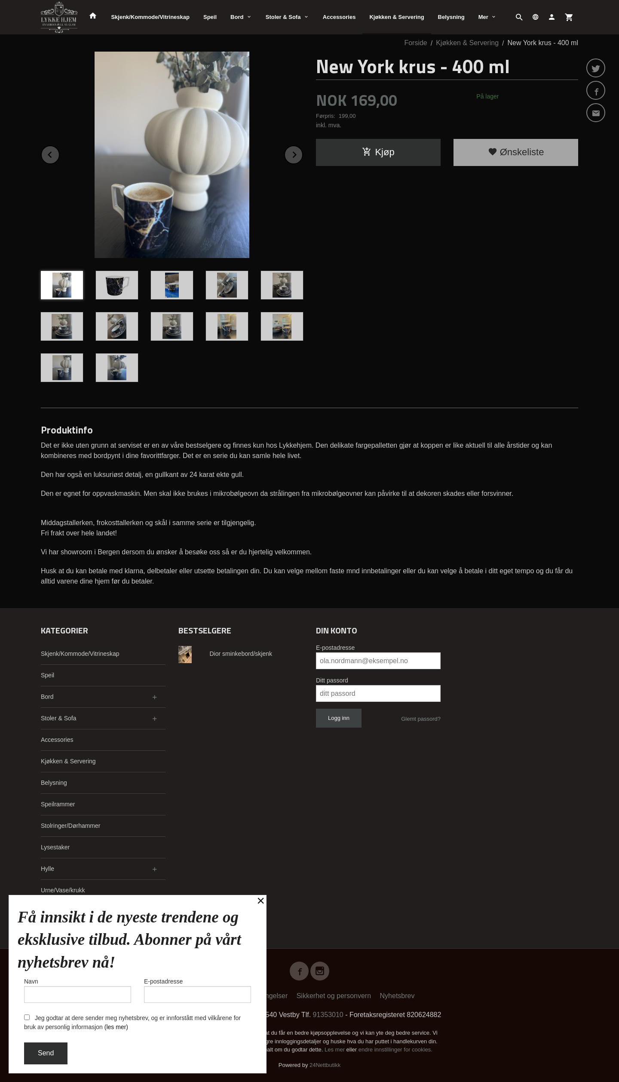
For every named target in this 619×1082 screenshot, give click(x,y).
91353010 (328, 1014)
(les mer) (116, 1027)
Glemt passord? (421, 719)
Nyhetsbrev (397, 995)
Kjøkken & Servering (396, 17)
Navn (77, 990)
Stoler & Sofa (283, 17)
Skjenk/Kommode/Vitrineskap (150, 17)
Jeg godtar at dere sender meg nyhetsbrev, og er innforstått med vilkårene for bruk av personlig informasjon (132, 1022)
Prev (59, 153)
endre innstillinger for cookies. (395, 1049)
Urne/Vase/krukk (63, 890)
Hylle (47, 868)
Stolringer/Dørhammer (70, 825)
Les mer (335, 1049)
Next (302, 153)
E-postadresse (335, 647)
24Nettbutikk (325, 1065)
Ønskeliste (516, 152)
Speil (210, 17)
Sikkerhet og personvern (334, 995)
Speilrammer (58, 804)
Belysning (451, 17)
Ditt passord (332, 680)
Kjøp (378, 152)
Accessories (339, 17)
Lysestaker (55, 847)
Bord (236, 17)
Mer (483, 17)
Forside (415, 42)
